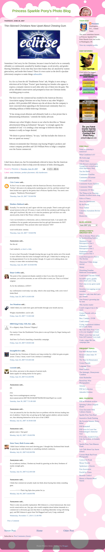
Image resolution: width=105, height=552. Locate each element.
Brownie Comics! (85, 475)
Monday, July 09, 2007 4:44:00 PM (22, 494)
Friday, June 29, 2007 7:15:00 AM (22, 316)
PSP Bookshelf (84, 426)
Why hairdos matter (86, 305)
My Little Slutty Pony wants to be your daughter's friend (89, 331)
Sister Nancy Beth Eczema (20, 443)
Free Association (85, 469)
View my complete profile (88, 45)
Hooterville (83, 216)
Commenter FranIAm (86, 174)
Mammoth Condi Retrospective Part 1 (86, 242)
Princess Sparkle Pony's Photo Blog (41, 11)
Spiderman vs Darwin (87, 466)
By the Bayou (84, 204)
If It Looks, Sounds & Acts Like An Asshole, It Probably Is (89, 439)
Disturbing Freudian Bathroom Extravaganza (87, 271)
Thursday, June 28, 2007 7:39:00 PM (23, 233)
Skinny (81, 267)
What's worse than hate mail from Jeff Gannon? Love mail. (90, 336)
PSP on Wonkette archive (88, 401)
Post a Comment (13, 521)
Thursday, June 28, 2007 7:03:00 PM (23, 196)
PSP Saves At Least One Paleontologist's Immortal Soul (88, 432)
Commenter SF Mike (86, 190)
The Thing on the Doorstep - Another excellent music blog (89, 194)
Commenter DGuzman (87, 177)
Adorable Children (86, 392)
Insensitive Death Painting (88, 418)
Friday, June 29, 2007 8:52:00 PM (22, 377)
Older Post (68, 530)
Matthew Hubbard (17, 204)
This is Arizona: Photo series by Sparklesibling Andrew (89, 237)
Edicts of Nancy (85, 198)
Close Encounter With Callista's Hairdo (87, 411)
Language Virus (84, 366)
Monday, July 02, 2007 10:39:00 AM (23, 421)
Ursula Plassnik (84, 363)
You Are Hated (84, 171)
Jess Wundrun (15, 304)
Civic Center (14, 182)
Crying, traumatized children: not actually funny (89, 326)
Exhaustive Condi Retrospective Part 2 (86, 247)
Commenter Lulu (85, 181)
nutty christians (15, 172)
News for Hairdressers (87, 201)
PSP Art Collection (86, 389)
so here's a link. (26, 249)
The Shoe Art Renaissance (88, 360)
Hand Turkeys (84, 369)
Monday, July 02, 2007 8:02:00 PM (22, 452)
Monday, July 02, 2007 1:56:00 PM (22, 435)
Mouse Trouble (84, 463)
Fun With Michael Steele (88, 352)
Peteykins (95, 24)
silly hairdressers (41, 172)
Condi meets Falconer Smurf (89, 276)
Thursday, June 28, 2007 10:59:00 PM (23, 265)
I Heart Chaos (84, 161)
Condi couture (84, 321)
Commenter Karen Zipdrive (89, 184)
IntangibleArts (15, 351)
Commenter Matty (85, 187)
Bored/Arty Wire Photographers (85, 382)
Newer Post (10, 530)
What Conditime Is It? (87, 155)
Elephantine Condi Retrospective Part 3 (86, 253)
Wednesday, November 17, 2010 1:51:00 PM (26, 516)
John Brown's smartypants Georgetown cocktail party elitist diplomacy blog (88, 166)
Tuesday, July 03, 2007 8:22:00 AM (22, 472)
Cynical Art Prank (85, 460)
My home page (84, 158)
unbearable (37, 74)
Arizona (82, 386)
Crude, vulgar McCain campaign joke (87, 341)
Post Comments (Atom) (22, 536)
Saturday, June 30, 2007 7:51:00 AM (23, 401)
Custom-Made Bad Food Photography (88, 456)
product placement (28, 172)
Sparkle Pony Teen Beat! (88, 415)
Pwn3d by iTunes (85, 472)
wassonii (13, 368)
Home (39, 530)
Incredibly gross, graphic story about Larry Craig (88, 280)
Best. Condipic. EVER (87, 318)
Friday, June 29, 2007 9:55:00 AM (22, 360)
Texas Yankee (84, 208)
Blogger (65, 546)
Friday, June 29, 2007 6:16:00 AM (22, 297)
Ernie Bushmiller (85, 378)
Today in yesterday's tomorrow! (86, 150)
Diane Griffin (15, 273)
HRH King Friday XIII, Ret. (20, 324)
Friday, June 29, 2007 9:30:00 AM (22, 343)
